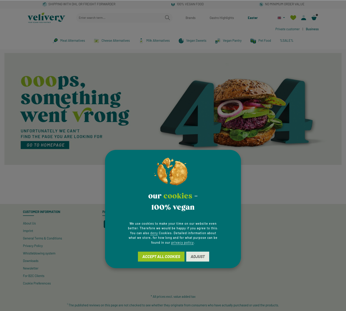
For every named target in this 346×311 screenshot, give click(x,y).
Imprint (28, 231)
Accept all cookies (161, 256)
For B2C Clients (33, 276)
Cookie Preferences (37, 283)
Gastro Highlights (222, 18)
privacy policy (182, 242)
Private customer (287, 29)
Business (312, 29)
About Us (29, 223)
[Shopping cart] (314, 18)
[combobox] (119, 18)
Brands (191, 18)
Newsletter (30, 268)
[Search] (167, 18)
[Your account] (303, 18)
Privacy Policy (33, 246)
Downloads (30, 261)
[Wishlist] (293, 18)
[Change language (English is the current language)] (281, 18)
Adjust (198, 256)
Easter (253, 18)
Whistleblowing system (39, 253)
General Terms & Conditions (42, 238)
